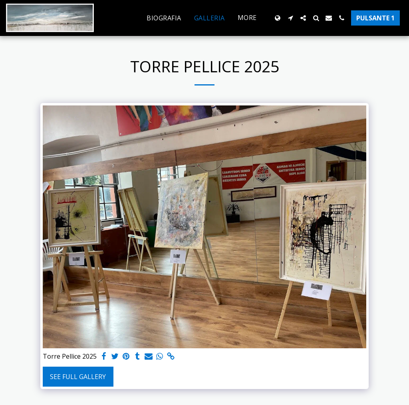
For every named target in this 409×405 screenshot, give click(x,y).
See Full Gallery (78, 376)
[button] (290, 18)
